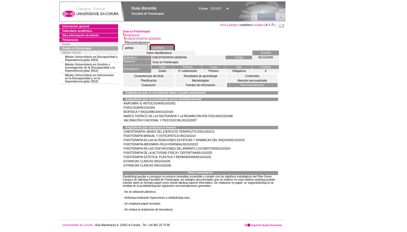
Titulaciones (70, 39)
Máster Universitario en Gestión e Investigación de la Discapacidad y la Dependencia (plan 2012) (90, 67)
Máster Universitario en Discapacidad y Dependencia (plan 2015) (91, 58)
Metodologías (200, 80)
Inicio (223, 25)
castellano (158, 47)
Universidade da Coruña (77, 225)
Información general (75, 26)
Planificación (149, 80)
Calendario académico (77, 30)
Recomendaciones (252, 85)
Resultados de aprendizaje (200, 76)
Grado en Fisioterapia (76, 48)
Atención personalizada (252, 80)
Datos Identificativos (159, 52)
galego (233, 25)
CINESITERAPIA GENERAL (143, 38)
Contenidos (252, 76)
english (259, 25)
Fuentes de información (200, 85)
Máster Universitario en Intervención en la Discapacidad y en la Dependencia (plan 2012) (89, 78)
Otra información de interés (80, 35)
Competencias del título (149, 76)
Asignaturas (132, 35)
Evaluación (149, 85)
